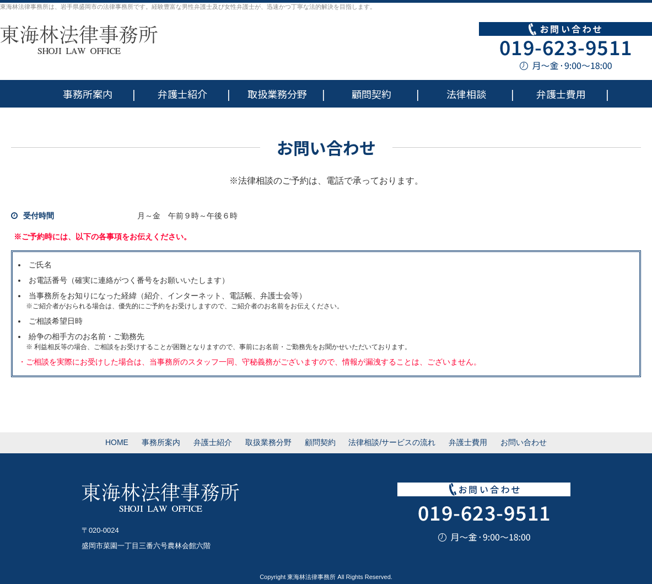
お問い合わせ (523, 442)
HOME (116, 442)
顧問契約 (371, 94)
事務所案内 (87, 94)
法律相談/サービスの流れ (391, 442)
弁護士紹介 (182, 94)
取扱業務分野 (277, 94)
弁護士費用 (561, 94)
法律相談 (466, 94)
